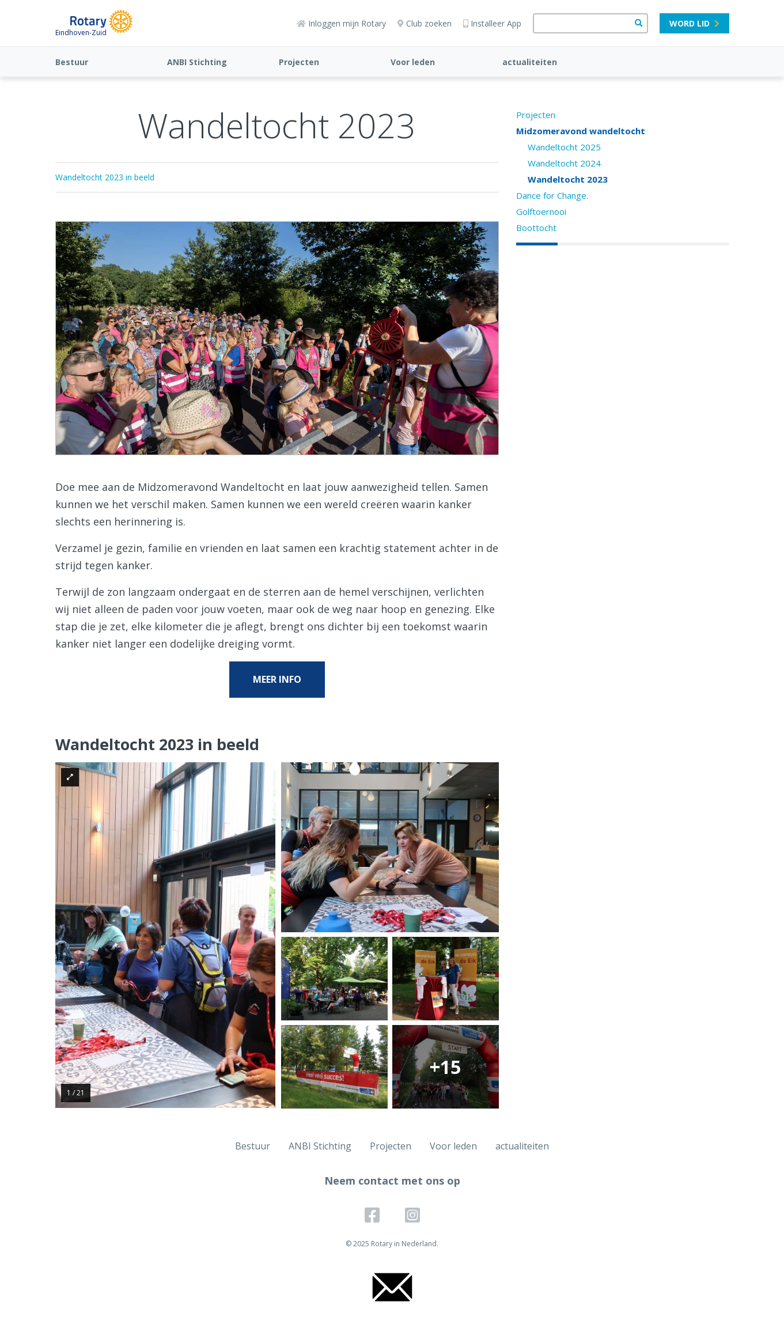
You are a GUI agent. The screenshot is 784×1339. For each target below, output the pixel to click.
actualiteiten (529, 61)
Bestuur (71, 61)
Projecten (299, 61)
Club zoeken (424, 23)
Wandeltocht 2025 (564, 147)
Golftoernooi (541, 211)
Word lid (694, 23)
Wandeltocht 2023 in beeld (104, 177)
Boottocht (536, 227)
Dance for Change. (552, 195)
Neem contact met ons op (392, 1180)
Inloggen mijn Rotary (341, 23)
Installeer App (492, 23)
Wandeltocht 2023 (568, 179)
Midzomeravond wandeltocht (580, 131)
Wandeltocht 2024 (564, 163)
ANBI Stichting (197, 61)
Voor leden (413, 61)
